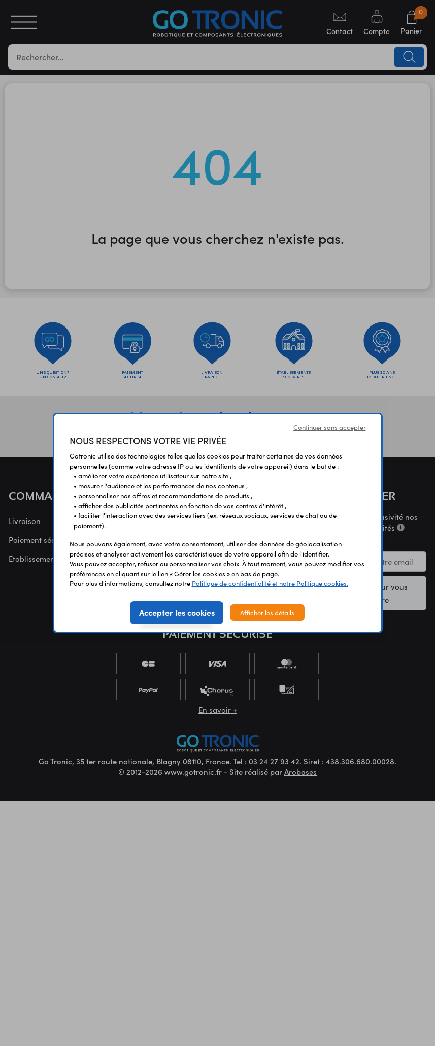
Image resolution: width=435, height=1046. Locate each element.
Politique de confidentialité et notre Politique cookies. (270, 583)
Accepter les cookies (177, 612)
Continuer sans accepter (329, 427)
